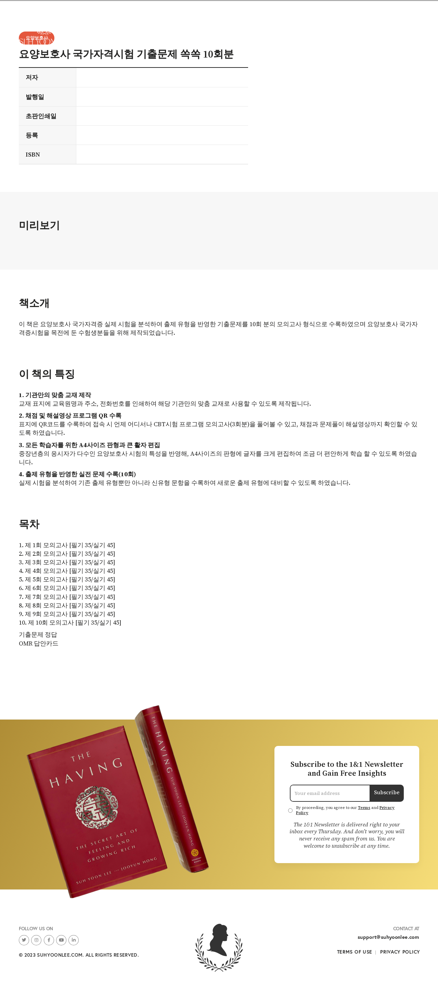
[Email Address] (330, 793)
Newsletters (360, 28)
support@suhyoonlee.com (388, 937)
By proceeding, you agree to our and (345, 810)
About (402, 28)
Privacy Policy (400, 952)
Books (317, 28)
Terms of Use (354, 952)
